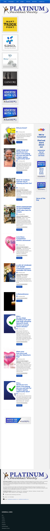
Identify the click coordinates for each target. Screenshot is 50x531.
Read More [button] (19, 142)
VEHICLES (28, 1)
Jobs (2, 515)
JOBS (17, 1)
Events (3, 517)
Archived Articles (5, 526)
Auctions (3, 520)
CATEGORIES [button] (11, 1)
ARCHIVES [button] (34, 1)
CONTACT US (41, 1)
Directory (3, 522)
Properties (4, 524)
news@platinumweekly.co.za (13, 499)
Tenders (3, 519)
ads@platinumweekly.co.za (23, 499)
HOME (5, 1)
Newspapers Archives (6, 528)
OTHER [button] (22, 1)
